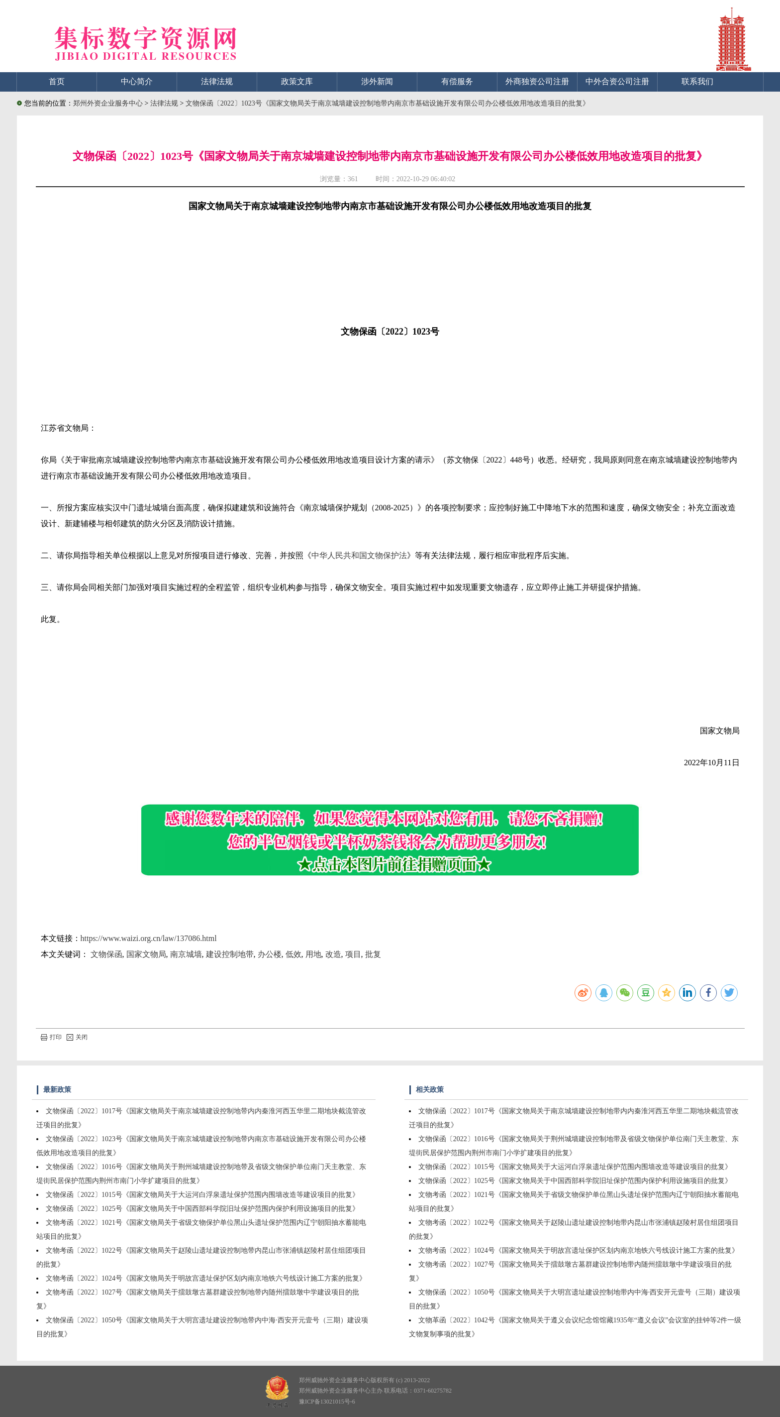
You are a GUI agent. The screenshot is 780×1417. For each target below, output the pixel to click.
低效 (293, 954)
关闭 (77, 1037)
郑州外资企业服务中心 (108, 103)
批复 (373, 954)
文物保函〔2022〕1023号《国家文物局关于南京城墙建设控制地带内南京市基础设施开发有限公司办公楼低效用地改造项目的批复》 (387, 103)
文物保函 (106, 954)
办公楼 (270, 954)
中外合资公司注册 (617, 81)
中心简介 (137, 81)
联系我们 (697, 81)
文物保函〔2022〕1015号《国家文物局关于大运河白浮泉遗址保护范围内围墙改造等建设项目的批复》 (202, 1194)
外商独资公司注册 (537, 81)
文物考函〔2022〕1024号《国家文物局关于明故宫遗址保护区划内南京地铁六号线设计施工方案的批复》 (206, 1278)
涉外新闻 (377, 81)
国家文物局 (146, 954)
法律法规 (217, 81)
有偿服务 (457, 81)
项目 (353, 954)
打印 (51, 1037)
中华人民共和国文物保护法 (359, 555)
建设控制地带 (230, 954)
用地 (313, 954)
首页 (57, 81)
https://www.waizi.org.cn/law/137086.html (149, 938)
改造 (333, 954)
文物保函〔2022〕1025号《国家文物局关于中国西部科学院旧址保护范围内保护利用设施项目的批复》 (202, 1208)
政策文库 (297, 81)
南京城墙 (186, 954)
